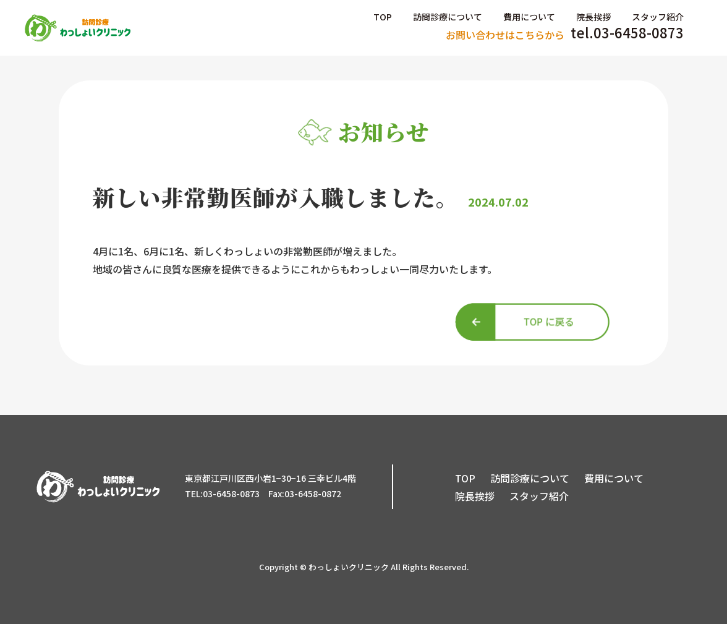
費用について (529, 17)
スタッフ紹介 (658, 17)
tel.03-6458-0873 (565, 33)
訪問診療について (447, 17)
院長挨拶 (593, 17)
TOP (382, 17)
